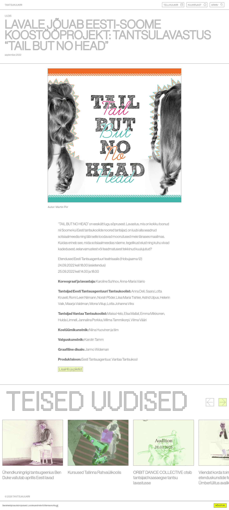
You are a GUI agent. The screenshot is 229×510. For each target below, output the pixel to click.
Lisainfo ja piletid (70, 369)
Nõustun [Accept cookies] (220, 505)
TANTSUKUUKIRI (13, 4)
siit (57, 505)
